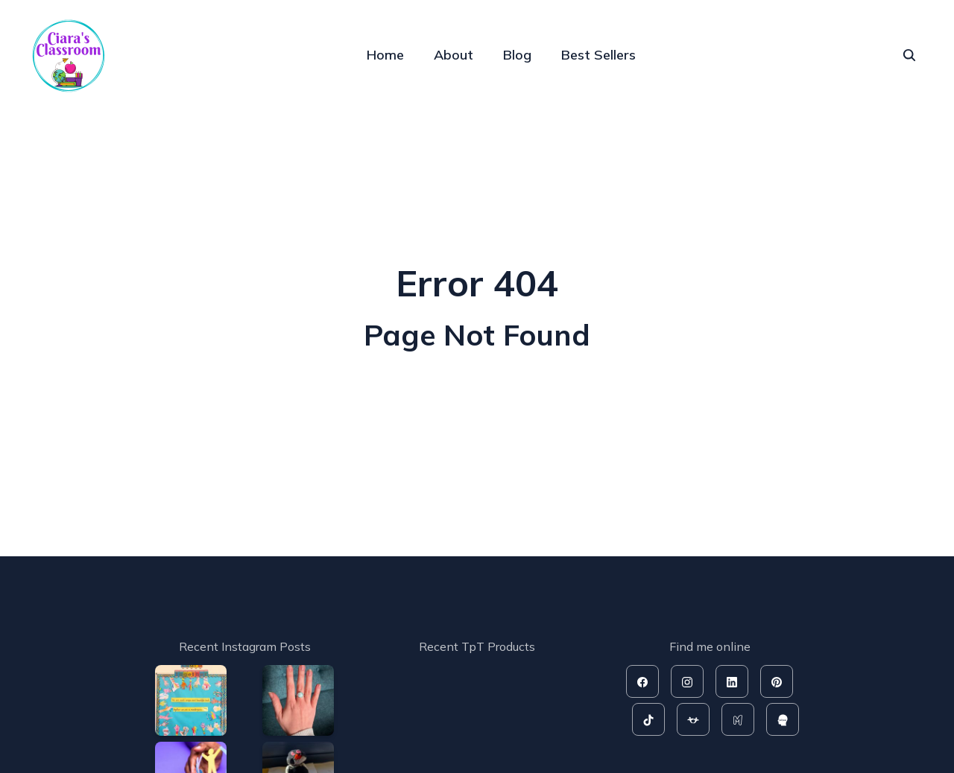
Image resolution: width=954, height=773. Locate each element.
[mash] (737, 719)
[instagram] (687, 681)
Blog (517, 54)
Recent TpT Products (477, 646)
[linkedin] (732, 681)
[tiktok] (648, 719)
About (453, 54)
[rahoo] (782, 719)
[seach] (909, 55)
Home (385, 54)
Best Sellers (598, 54)
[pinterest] (776, 681)
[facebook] (642, 681)
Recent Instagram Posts (245, 646)
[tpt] (693, 719)
